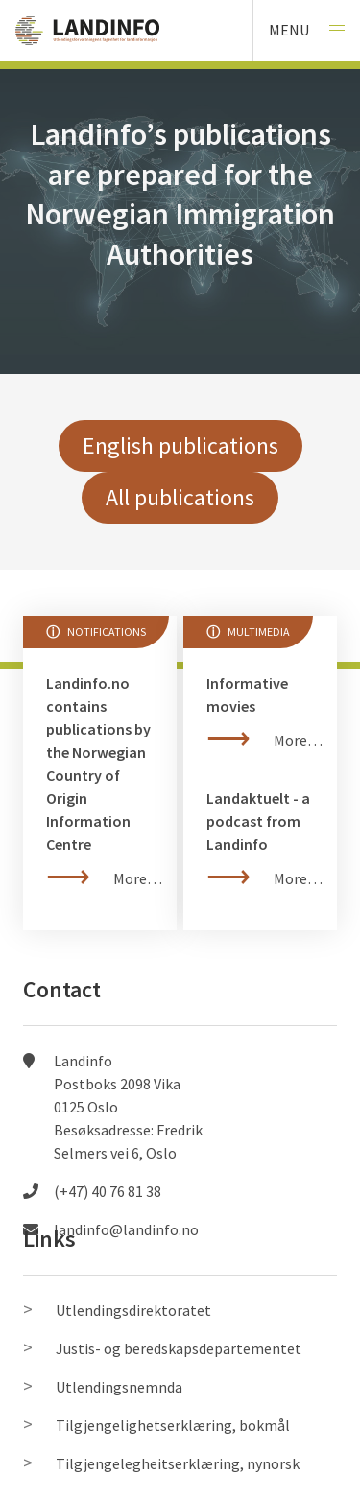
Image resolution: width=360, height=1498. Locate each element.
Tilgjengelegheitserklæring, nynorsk (178, 1463)
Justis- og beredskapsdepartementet (178, 1348)
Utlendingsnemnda (119, 1386)
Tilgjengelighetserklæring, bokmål (173, 1425)
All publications (180, 497)
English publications (180, 445)
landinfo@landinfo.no (126, 1229)
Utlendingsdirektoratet (133, 1310)
